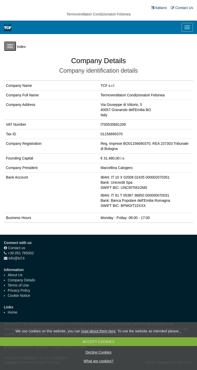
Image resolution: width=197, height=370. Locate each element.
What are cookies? (98, 361)
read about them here (98, 331)
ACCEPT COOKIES (98, 342)
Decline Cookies (98, 352)
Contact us (16, 248)
